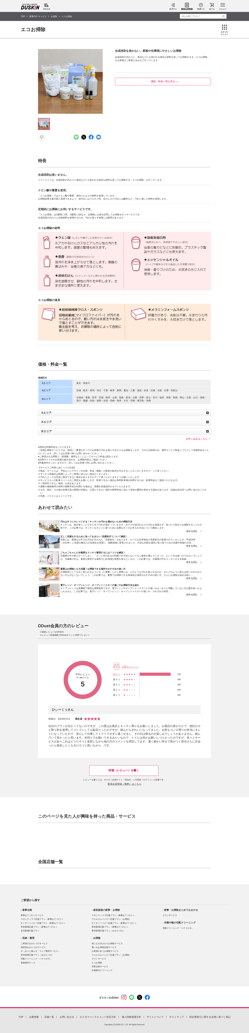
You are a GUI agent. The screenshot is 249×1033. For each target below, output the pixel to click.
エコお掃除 (97, 963)
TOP (21, 1017)
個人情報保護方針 (131, 1017)
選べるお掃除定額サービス (104, 947)
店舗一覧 (49, 1017)
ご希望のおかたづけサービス (34, 943)
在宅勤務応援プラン (30, 930)
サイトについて (155, 1017)
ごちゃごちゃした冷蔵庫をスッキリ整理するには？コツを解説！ (93, 552)
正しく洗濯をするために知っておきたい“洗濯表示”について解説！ (94, 536)
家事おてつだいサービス (32, 915)
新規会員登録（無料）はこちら (124, 784)
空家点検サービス (100, 966)
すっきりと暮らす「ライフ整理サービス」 (40, 951)
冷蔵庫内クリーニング (102, 970)
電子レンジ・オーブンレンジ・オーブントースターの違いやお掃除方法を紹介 (99, 585)
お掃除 (96, 938)
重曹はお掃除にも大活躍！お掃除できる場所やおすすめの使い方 (93, 569)
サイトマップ (176, 1017)
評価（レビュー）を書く (124, 770)
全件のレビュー (130, 667)
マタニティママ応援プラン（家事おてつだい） (42, 919)
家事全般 (27, 910)
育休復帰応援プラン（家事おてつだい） (39, 927)
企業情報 (34, 1017)
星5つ (117, 674)
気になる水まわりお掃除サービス (107, 943)
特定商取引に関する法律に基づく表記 (209, 1017)
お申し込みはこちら (197, 438)
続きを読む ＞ (194, 531)
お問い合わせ (67, 1017)
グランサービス (99, 959)
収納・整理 (28, 938)
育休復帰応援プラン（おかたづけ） (37, 955)
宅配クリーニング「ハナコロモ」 (36, 959)
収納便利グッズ (28, 963)
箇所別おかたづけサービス (33, 947)
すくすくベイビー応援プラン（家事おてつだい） (43, 923)
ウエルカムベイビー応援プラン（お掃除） (111, 919)
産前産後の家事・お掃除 (106, 910)
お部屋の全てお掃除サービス (105, 951)
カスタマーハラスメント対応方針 (98, 1017)
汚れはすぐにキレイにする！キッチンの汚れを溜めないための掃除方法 (96, 521)
